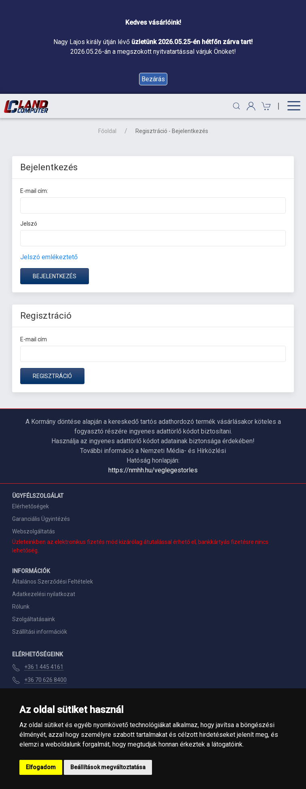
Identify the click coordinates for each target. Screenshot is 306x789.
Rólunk (21, 606)
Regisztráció (52, 376)
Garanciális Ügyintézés (41, 519)
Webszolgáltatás (33, 531)
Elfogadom (41, 767)
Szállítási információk (39, 631)
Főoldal (107, 131)
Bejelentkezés (54, 276)
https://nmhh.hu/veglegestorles (153, 470)
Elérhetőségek (30, 506)
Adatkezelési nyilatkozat (43, 594)
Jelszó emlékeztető (49, 257)
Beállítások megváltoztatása (108, 767)
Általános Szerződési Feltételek (52, 581)
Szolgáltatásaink (33, 619)
